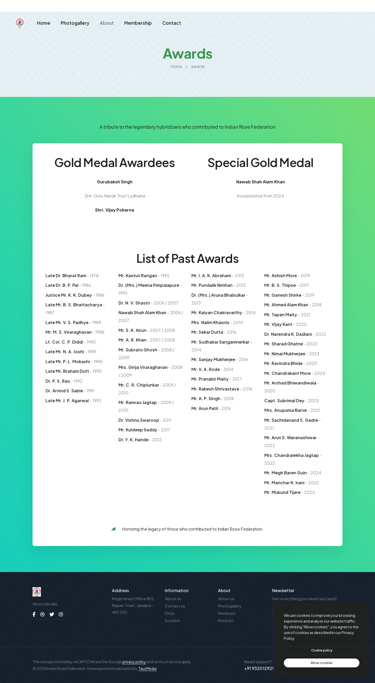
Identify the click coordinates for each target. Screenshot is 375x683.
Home (43, 24)
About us (173, 598)
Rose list (226, 620)
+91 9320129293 (260, 668)
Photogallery (75, 24)
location (172, 620)
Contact (171, 24)
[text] (321, 663)
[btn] (321, 650)
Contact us (175, 605)
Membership (138, 24)
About (107, 24)
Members (227, 613)
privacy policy (134, 661)
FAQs (170, 613)
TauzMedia (147, 668)
